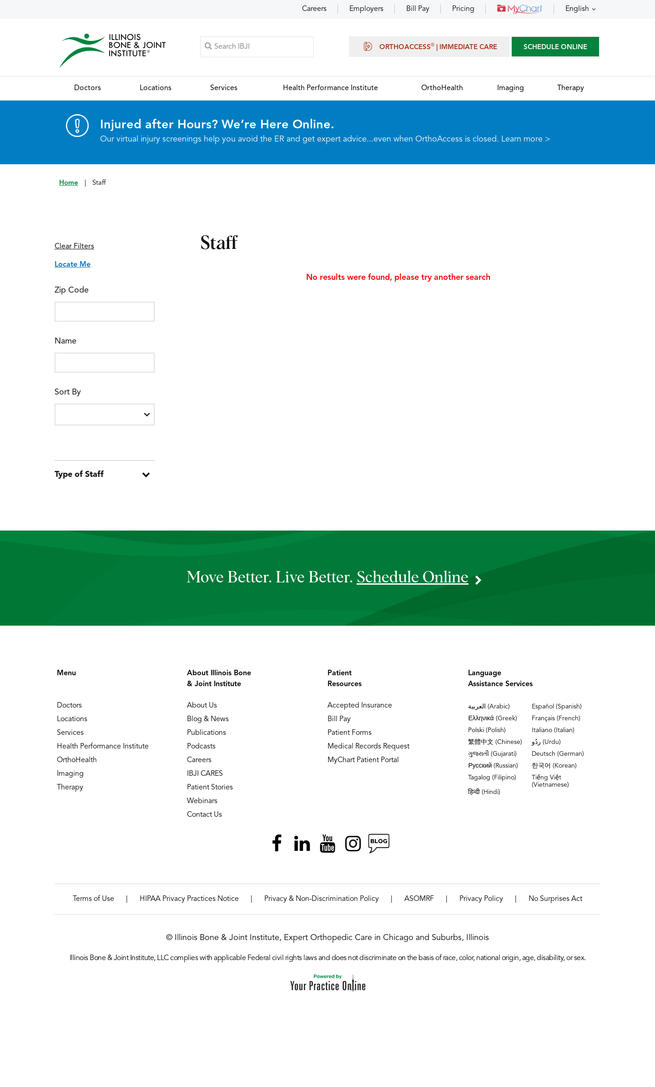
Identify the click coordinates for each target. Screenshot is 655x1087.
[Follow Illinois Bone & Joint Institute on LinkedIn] (302, 843)
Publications (206, 733)
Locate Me (73, 264)
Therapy (70, 787)
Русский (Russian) (493, 766)
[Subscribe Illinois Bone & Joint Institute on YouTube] (327, 843)
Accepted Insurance (360, 705)
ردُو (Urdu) (546, 742)
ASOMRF (419, 899)
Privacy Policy (481, 899)
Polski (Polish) (487, 730)
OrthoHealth (77, 760)
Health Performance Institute (103, 746)
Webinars (202, 801)
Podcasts (201, 746)
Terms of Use (93, 899)
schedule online (413, 578)
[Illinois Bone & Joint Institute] (112, 50)
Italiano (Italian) (553, 730)
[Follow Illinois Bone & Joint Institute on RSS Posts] (378, 843)
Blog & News (208, 719)
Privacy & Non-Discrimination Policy (321, 899)
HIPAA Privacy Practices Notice (189, 899)
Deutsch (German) (558, 754)
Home (68, 183)
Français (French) (556, 718)
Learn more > (525, 139)
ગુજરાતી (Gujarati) (492, 754)
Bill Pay (417, 9)
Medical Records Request (368, 746)
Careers (314, 9)
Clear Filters (74, 246)
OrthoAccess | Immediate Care (429, 46)
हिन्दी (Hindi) (484, 792)
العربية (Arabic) (489, 706)
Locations (72, 719)
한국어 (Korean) (554, 766)
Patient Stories (210, 787)
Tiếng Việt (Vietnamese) (550, 781)
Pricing (463, 9)
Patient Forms (350, 733)
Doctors (69, 705)
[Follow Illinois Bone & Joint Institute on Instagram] (353, 843)
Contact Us (204, 815)
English (577, 9)
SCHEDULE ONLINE (555, 47)
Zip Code (72, 290)
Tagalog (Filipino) (492, 777)
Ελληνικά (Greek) (492, 718)
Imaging (70, 774)
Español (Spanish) (557, 706)
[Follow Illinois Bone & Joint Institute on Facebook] (276, 843)
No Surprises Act (555, 899)
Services (70, 733)
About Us (202, 705)
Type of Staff (79, 474)
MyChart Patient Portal (363, 760)
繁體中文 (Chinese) (495, 742)
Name (65, 341)
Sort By (68, 392)
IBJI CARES (205, 774)
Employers (366, 9)
